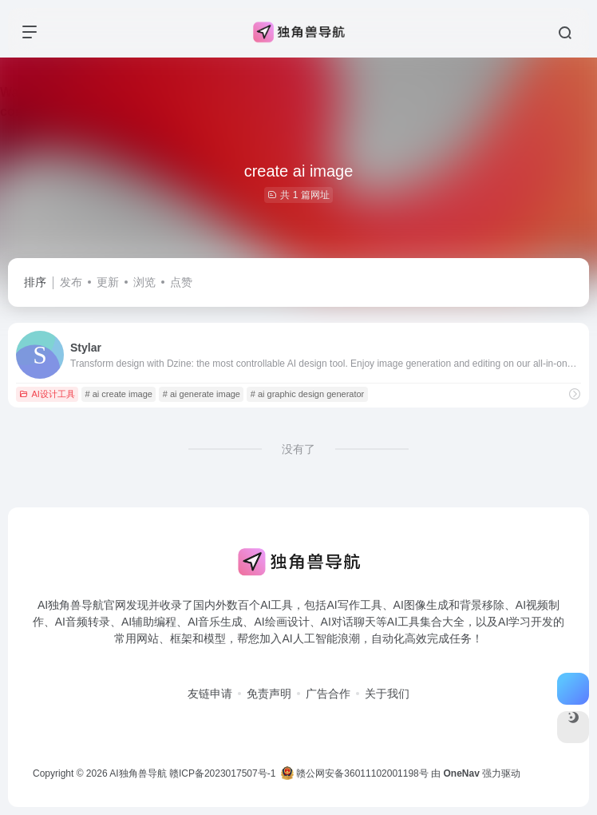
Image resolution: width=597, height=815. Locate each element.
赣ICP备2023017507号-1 (222, 773)
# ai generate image (201, 394)
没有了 (298, 449)
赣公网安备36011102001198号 (355, 773)
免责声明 (269, 693)
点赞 (181, 282)
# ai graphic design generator (307, 394)
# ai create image (118, 394)
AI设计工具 (46, 394)
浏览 (144, 282)
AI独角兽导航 (137, 773)
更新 (108, 282)
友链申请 (210, 693)
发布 (71, 282)
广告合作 (328, 693)
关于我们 (387, 693)
